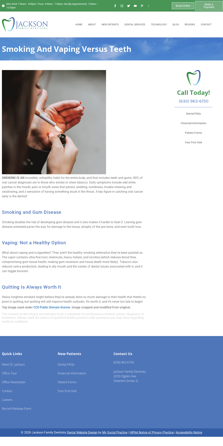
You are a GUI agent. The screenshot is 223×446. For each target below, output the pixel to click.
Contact (206, 24)
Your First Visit (67, 391)
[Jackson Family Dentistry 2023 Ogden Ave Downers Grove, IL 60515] (195, 380)
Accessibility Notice (189, 432)
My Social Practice (114, 432)
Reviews (190, 24)
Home (78, 24)
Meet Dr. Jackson (13, 364)
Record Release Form (16, 408)
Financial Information (72, 373)
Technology (159, 24)
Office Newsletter (14, 382)
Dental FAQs (66, 364)
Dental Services (134, 24)
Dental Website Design (82, 432)
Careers (7, 400)
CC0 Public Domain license (52, 307)
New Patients (110, 24)
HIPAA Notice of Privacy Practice (152, 432)
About (92, 24)
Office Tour (9, 373)
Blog (176, 24)
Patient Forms (67, 382)
